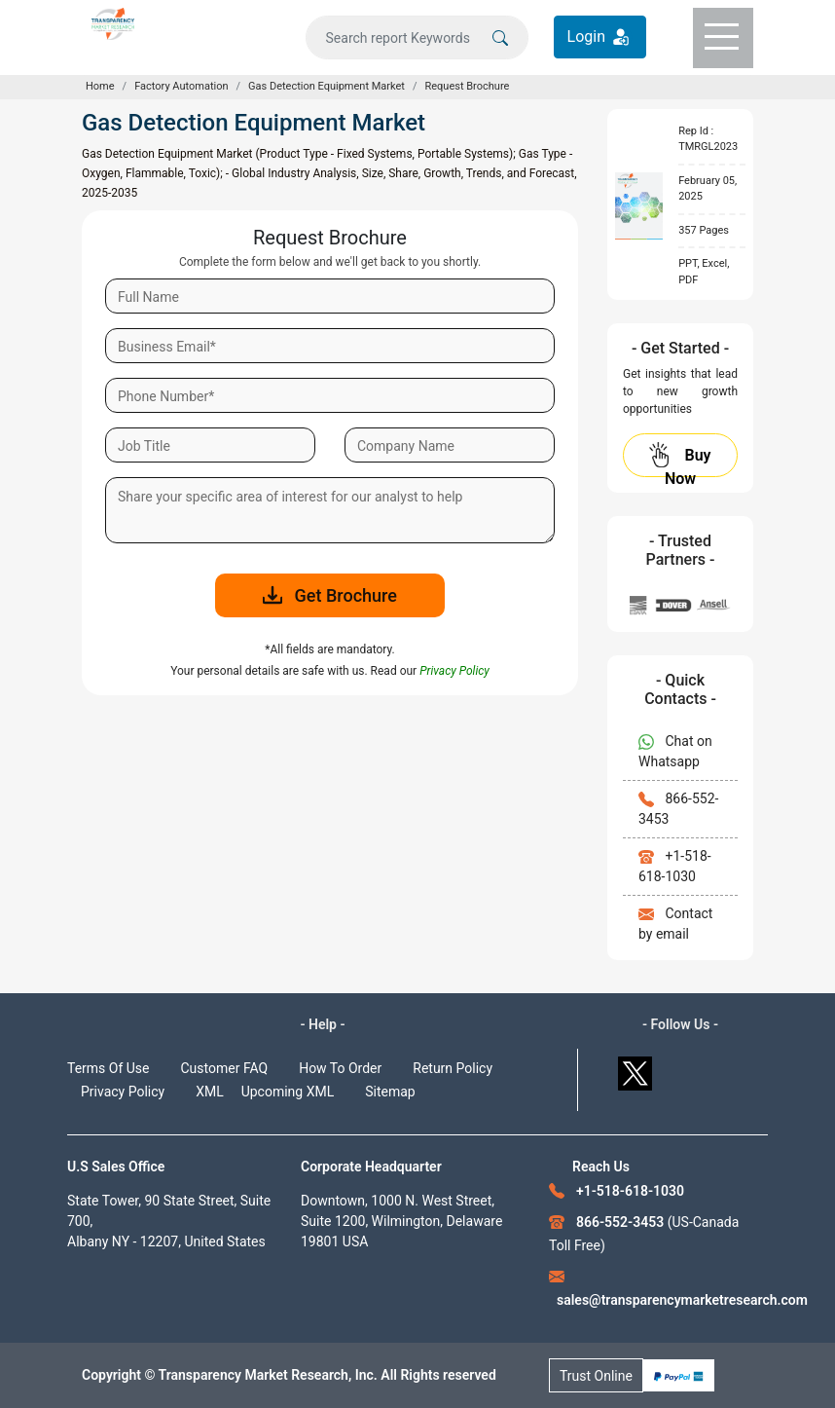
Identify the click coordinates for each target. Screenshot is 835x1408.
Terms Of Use (108, 1068)
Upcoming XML (288, 1091)
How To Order (340, 1068)
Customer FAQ (225, 1068)
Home (100, 86)
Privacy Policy (122, 1091)
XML (210, 1091)
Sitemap (390, 1091)
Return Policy (452, 1068)
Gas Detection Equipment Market (326, 86)
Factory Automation (181, 86)
